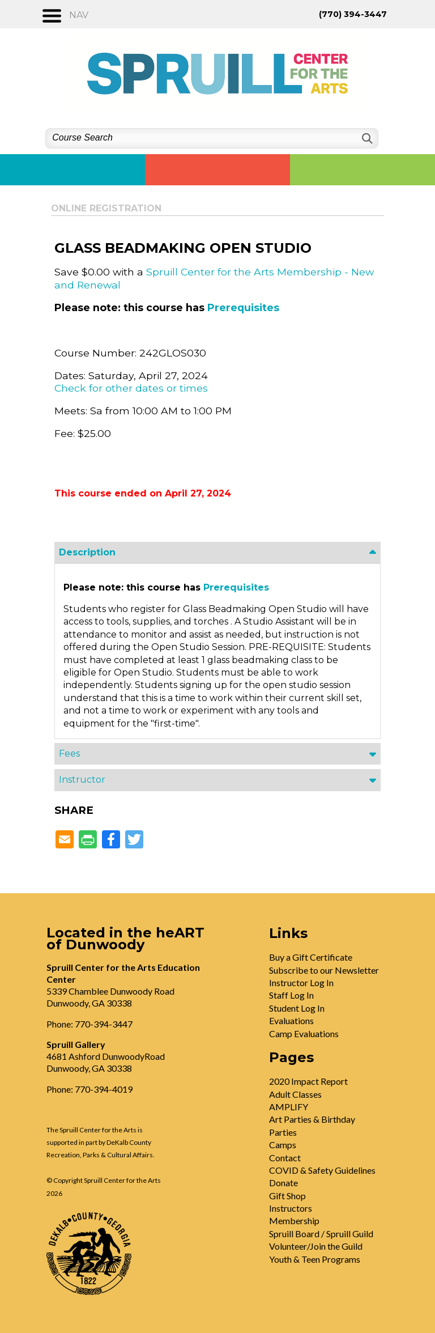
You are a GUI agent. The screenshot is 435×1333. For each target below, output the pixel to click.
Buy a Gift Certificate (310, 957)
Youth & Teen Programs (314, 1259)
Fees (69, 753)
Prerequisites (243, 307)
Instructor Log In (301, 982)
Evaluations (291, 1020)
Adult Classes (295, 1094)
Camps (282, 1144)
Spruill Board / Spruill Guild (321, 1233)
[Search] (366, 139)
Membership (294, 1220)
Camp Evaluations (304, 1033)
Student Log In (297, 1008)
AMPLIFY (288, 1106)
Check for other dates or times (131, 388)
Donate (283, 1182)
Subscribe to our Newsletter (324, 970)
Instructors (290, 1208)
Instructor (82, 779)
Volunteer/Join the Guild (315, 1246)
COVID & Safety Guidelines (322, 1170)
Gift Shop (287, 1195)
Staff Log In (291, 995)
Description (87, 552)
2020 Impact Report (308, 1081)
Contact (285, 1157)
